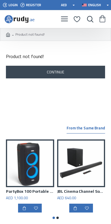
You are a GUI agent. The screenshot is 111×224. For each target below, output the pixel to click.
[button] (53, 218)
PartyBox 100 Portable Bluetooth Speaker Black (30, 191)
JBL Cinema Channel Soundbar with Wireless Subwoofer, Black (81, 191)
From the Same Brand (86, 128)
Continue (55, 71)
